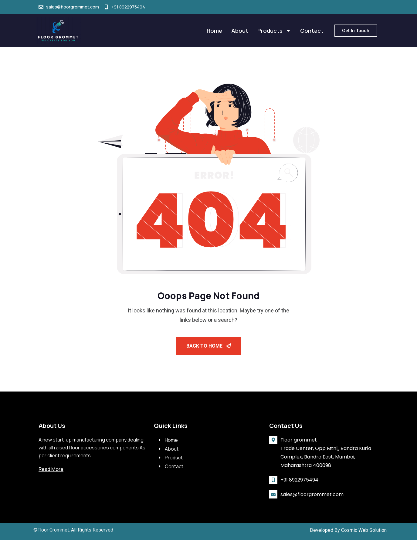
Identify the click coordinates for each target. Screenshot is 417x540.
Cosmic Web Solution (364, 530)
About (239, 30)
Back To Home (208, 346)
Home (214, 30)
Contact (312, 30)
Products (274, 30)
